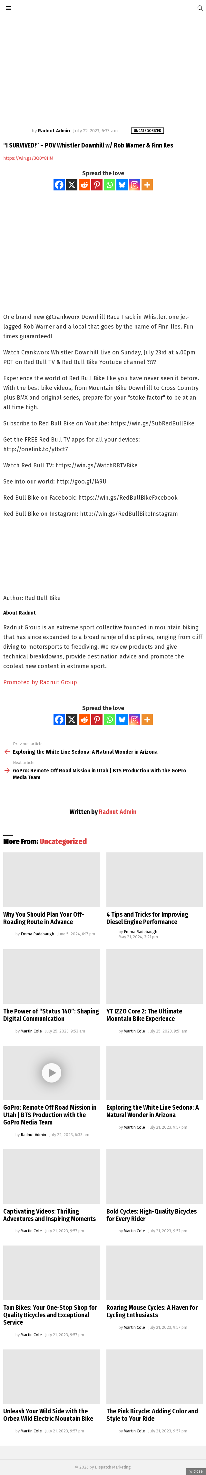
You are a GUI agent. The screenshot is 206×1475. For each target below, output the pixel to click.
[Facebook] (59, 184)
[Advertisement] (103, 64)
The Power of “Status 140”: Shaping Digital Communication (51, 1014)
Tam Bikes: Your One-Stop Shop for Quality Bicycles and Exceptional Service (50, 1315)
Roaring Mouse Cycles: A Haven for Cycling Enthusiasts (152, 1311)
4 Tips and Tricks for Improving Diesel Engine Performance (147, 918)
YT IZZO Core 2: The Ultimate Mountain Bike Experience (144, 1014)
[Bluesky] (122, 184)
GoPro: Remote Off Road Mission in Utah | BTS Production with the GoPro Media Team (49, 1115)
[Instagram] (134, 184)
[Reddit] (84, 184)
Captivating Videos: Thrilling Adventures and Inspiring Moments (49, 1215)
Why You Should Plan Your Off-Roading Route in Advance (43, 918)
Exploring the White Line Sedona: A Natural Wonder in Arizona (152, 1111)
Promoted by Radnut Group (40, 682)
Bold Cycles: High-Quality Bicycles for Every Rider (151, 1215)
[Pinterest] (97, 184)
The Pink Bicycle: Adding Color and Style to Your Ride (152, 1414)
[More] (147, 184)
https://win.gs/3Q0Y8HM (28, 158)
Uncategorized (63, 841)
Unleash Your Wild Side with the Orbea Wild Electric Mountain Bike (48, 1414)
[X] (71, 184)
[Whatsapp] (109, 184)
